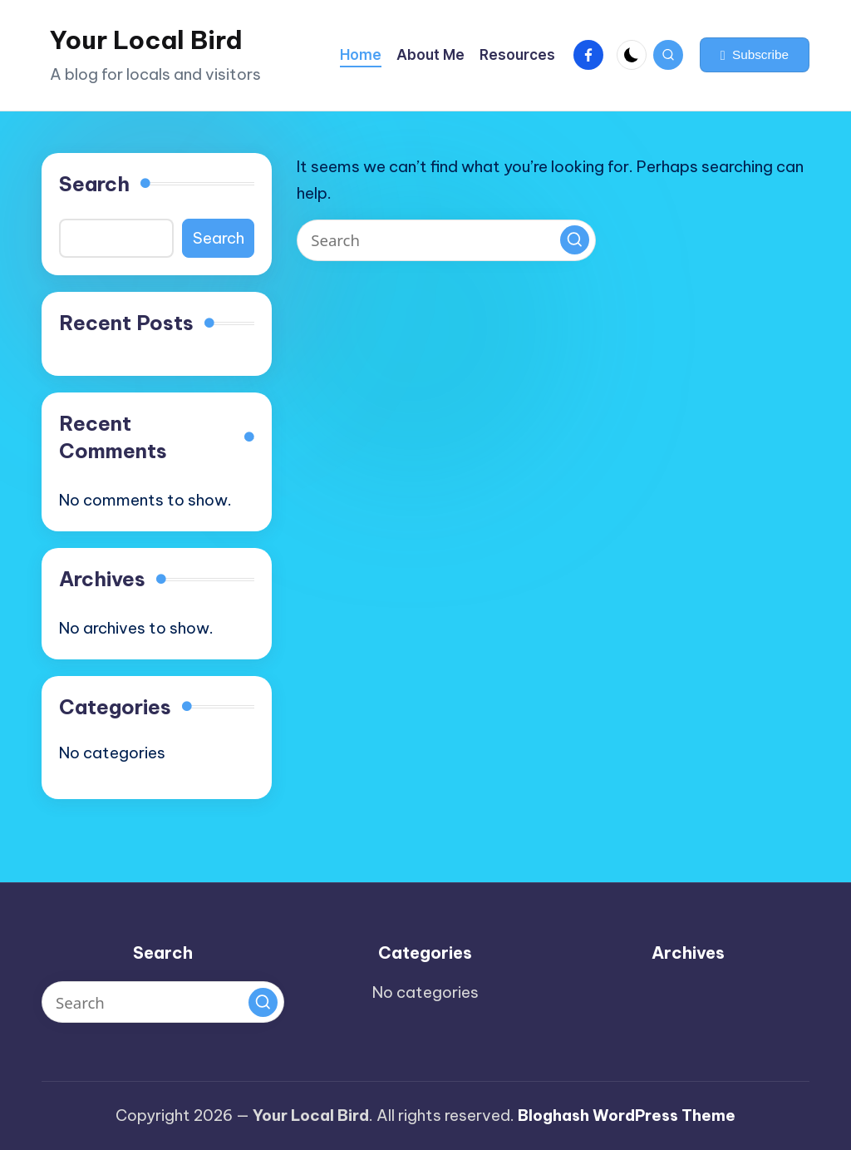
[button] (754, 54)
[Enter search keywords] (446, 240)
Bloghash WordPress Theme (626, 1115)
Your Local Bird (146, 40)
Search (94, 183)
